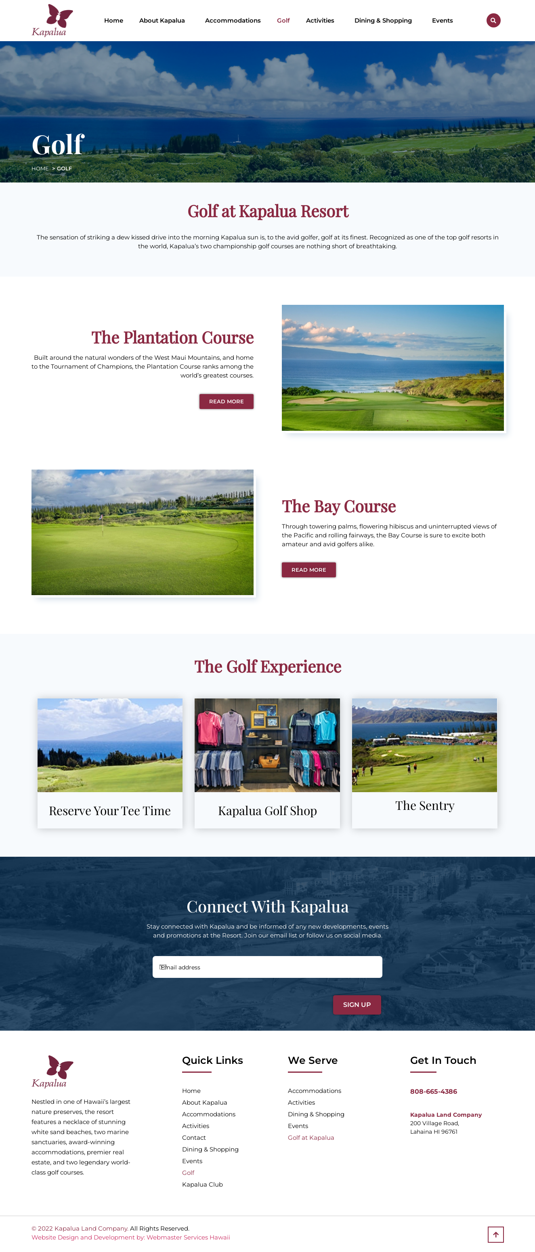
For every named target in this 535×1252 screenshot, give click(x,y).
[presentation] (208, 1000)
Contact (194, 1137)
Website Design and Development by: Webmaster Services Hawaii (130, 1237)
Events (442, 20)
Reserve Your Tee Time (110, 810)
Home (113, 20)
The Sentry (425, 805)
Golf (283, 20)
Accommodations (233, 20)
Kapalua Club (202, 1184)
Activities (322, 21)
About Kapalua (164, 21)
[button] (494, 20)
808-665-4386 (433, 1091)
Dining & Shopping (385, 21)
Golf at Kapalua (311, 1137)
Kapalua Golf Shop (267, 810)
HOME (40, 168)
